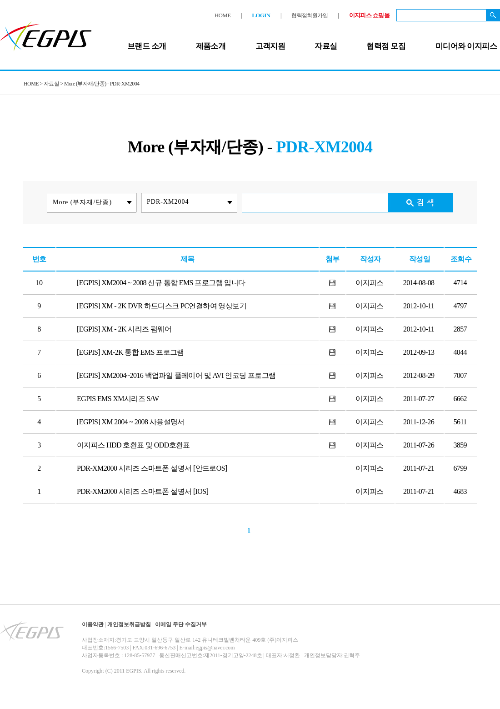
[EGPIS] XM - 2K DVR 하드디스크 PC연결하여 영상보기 (161, 306)
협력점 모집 (385, 46)
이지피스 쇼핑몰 (369, 15)
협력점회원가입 (309, 15)
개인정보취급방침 (129, 624)
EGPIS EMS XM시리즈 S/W (118, 398)
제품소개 (211, 46)
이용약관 (93, 624)
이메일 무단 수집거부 (181, 624)
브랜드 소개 (146, 46)
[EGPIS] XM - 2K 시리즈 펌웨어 (124, 329)
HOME (223, 15)
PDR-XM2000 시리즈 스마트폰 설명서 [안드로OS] (152, 468)
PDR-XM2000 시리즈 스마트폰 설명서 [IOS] (142, 491)
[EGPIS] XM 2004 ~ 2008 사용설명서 (131, 422)
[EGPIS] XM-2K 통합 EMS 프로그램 (130, 352)
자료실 (326, 46)
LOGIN (261, 15)
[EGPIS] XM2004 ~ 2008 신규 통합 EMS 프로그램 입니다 (161, 283)
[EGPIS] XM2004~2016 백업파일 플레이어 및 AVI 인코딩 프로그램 (176, 375)
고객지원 (270, 46)
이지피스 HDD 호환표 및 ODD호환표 (133, 445)
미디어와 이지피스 (466, 46)
